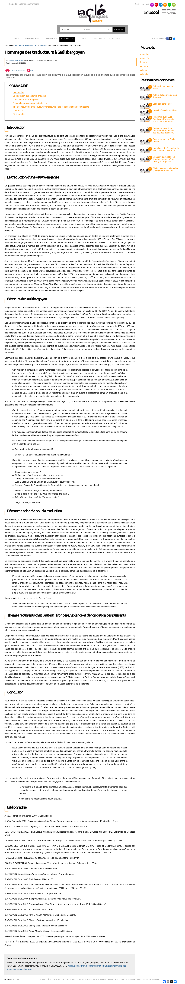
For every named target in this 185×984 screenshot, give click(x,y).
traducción (144, 58)
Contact (43, 979)
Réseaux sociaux (92, 979)
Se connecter (154, 979)
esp (165, 4)
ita (169, 4)
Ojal (82, 39)
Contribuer (60, 979)
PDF (32, 71)
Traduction (43, 45)
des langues (11, 979)
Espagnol (25, 45)
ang (156, 4)
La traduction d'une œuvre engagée (29, 96)
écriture (143, 62)
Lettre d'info (70, 979)
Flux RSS (80, 979)
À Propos (114, 39)
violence (143, 70)
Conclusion (18, 110)
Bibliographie (19, 114)
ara (161, 4)
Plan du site (119, 979)
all (152, 4)
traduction (144, 54)
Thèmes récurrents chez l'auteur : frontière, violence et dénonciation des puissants (51, 107)
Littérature (31, 39)
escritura (144, 66)
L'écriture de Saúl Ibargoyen (26, 99)
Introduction (18, 92)
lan (174, 4)
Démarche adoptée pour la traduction (30, 103)
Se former (98, 39)
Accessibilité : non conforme (137, 979)
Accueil (18, 45)
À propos (51, 979)
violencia (144, 74)
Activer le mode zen (15, 71)
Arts (14, 39)
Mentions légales (107, 979)
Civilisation (49, 39)
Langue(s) (66, 39)
